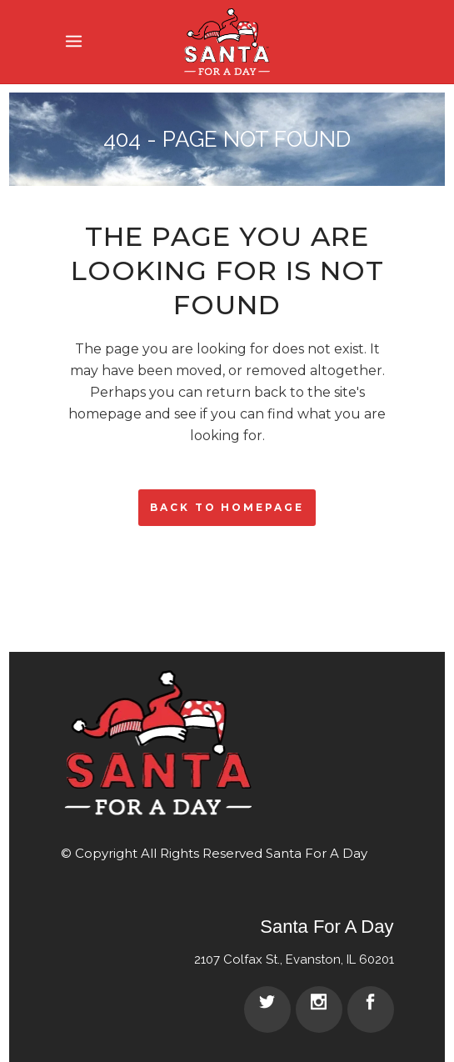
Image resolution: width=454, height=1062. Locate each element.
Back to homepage (226, 507)
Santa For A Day (316, 853)
